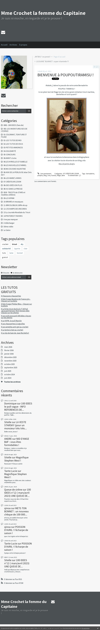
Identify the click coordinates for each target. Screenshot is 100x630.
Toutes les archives (12, 382)
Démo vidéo (8, 226)
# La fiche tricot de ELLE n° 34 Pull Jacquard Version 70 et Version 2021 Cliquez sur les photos (15, 311)
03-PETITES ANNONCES (13, 147)
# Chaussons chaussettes (11, 296)
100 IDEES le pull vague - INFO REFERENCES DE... (18, 406)
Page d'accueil (59, 57)
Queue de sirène (13, 489)
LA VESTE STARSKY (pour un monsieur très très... (15, 425)
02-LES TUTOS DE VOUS (13, 144)
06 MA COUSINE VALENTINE (15, 169)
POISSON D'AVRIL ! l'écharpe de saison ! (16, 530)
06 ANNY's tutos (10, 158)
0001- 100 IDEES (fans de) (14, 125)
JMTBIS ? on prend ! (42, 57)
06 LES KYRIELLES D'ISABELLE (15, 161)
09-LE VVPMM (9, 198)
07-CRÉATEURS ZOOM (12, 181)
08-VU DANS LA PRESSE (13, 189)
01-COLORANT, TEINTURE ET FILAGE (14, 135)
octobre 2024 (9, 374)
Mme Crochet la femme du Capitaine (43, 13)
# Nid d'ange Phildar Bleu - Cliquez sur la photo (16, 305)
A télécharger (9, 223)
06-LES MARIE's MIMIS (12, 178)
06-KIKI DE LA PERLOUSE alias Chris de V (16, 173)
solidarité (6, 248)
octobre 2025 (9, 364)
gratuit (5, 257)
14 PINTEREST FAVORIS (13, 216)
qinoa (7, 508)
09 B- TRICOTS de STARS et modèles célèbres (13, 193)
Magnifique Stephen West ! (16, 459)
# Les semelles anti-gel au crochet (14, 327)
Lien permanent (44, 174)
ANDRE (8, 438)
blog (45, 175)
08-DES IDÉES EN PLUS (13, 185)
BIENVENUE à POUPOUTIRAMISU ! (65, 74)
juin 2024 (7, 378)
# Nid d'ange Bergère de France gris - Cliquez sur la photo (16, 300)
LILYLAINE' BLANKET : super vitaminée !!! (52, 61)
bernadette (90, 174)
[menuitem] (5, 45)
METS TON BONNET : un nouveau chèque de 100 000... (16, 511)
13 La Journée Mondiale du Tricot (17, 212)
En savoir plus (85, 628)
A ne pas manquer (11, 219)
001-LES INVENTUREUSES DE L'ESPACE (14, 130)
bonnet (20, 253)
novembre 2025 (10, 361)
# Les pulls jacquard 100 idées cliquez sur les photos (16, 317)
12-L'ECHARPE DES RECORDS (15, 209)
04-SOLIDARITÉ (10, 151)
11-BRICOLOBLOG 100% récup (15, 205)
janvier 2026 (9, 354)
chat (25, 248)
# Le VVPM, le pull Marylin (11, 321)
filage (59, 175)
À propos (23, 44)
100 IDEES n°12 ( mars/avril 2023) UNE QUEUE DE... (17, 492)
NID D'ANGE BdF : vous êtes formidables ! (16, 442)
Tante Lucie (10, 471)
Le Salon (7, 230)
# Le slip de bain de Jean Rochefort (15, 333)
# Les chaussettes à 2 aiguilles (13, 324)
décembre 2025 (10, 357)
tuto (4, 253)
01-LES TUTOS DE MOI (12, 140)
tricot (14, 244)
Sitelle (7, 422)
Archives (13, 44)
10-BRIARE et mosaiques (13, 201)
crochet (5, 244)
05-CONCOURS (9, 154)
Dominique (10, 403)
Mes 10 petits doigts (67, 164)
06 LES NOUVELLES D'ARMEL (15, 165)
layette (17, 248)
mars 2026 (8, 347)
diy (22, 244)
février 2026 (9, 350)
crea (48, 175)
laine (11, 253)
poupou (40, 175)
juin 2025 (7, 371)
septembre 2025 (10, 367)
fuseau (53, 175)
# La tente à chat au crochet (12, 330)
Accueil (4, 44)
